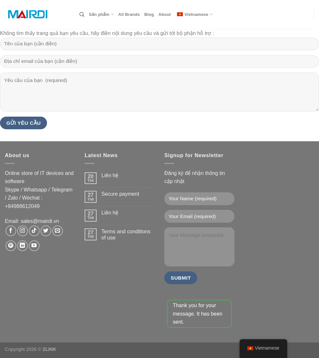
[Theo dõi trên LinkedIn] (22, 245)
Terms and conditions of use (125, 234)
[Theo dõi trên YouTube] (34, 245)
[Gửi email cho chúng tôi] (57, 230)
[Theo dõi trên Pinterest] (11, 245)
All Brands (129, 14)
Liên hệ (110, 175)
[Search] (81, 14)
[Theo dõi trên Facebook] (11, 230)
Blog (149, 14)
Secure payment (120, 194)
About (165, 14)
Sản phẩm (101, 14)
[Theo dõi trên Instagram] (22, 230)
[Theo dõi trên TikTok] (34, 230)
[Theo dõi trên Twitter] (46, 230)
